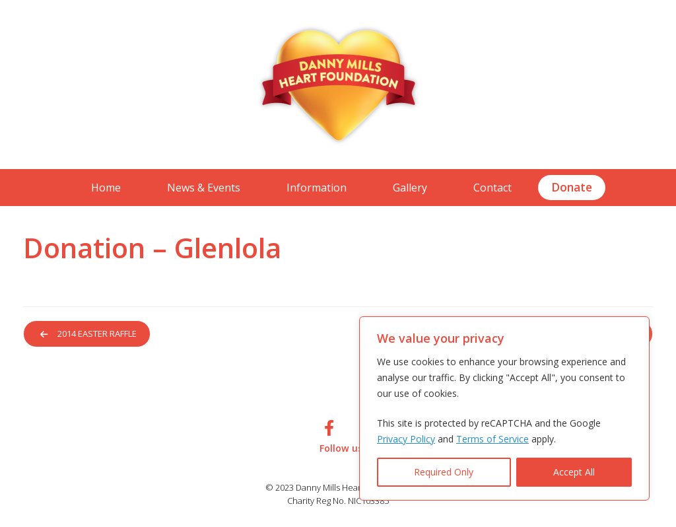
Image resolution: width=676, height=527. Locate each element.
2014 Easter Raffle (91, 334)
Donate (571, 187)
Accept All (574, 472)
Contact (492, 187)
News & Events (203, 187)
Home (106, 187)
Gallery (410, 187)
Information (317, 187)
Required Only (443, 472)
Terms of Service (492, 439)
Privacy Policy (406, 439)
